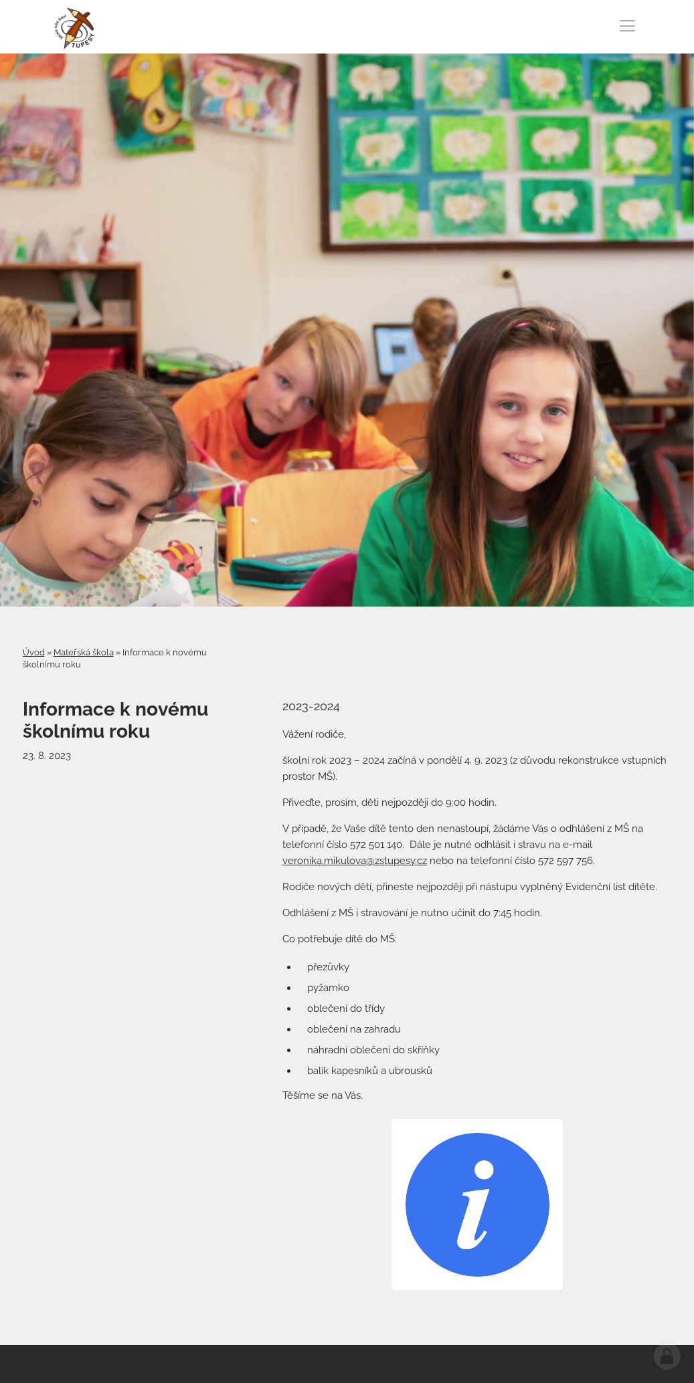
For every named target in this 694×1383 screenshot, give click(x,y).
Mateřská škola (84, 652)
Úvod (34, 652)
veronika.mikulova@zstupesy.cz (354, 861)
